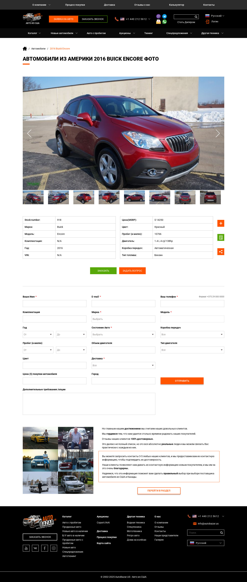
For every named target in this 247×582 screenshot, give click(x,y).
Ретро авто (133, 535)
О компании (39, 4)
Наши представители (166, 535)
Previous (29, 133)
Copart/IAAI (103, 522)
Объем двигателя (102, 343)
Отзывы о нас (142, 4)
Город (95, 374)
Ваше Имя (30, 296)
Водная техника (136, 522)
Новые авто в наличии (75, 531)
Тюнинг (148, 33)
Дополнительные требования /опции (44, 389)
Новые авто (69, 547)
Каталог (32, 33)
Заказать (102, 270)
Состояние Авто (102, 327)
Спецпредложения (177, 33)
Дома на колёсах (136, 539)
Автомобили (38, 48)
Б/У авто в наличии (73, 535)
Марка (96, 312)
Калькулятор (176, 4)
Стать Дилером (186, 22)
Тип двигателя (169, 343)
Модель (166, 312)
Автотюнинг (69, 556)
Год (25, 327)
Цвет (26, 358)
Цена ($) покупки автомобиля (40, 374)
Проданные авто (71, 526)
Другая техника (210, 33)
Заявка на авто (63, 19)
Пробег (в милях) (32, 343)
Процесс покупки (75, 4)
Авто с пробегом (96, 33)
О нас (158, 516)
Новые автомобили (62, 33)
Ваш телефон (192, 296)
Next (217, 133)
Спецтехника (134, 526)
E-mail (96, 296)
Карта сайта (104, 543)
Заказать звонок (93, 19)
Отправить (182, 380)
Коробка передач (171, 327)
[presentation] (187, 363)
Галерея (159, 539)
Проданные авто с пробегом (72, 541)
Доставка (109, 4)
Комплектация (31, 312)
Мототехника (134, 531)
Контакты (209, 4)
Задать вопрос (133, 270)
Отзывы (159, 526)
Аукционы (125, 33)
